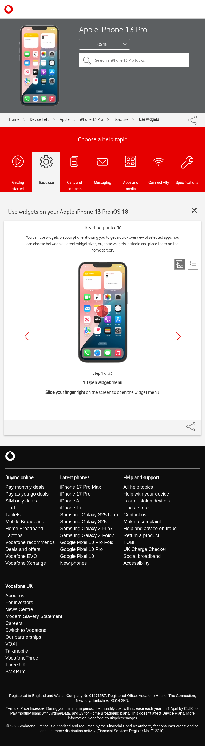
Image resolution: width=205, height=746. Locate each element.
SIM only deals (21, 501)
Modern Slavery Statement (33, 616)
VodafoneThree (21, 658)
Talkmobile (16, 651)
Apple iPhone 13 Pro (113, 29)
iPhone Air (71, 501)
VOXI (11, 644)
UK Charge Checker (144, 549)
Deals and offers (22, 549)
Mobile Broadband (24, 521)
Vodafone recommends (30, 542)
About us (14, 595)
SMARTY (15, 671)
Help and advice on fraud (150, 528)
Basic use (120, 119)
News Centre (19, 609)
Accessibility (136, 563)
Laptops (13, 535)
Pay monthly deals (25, 487)
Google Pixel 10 (77, 556)
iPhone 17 (71, 507)
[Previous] (27, 336)
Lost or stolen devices (146, 501)
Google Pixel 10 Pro (81, 549)
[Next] (178, 336)
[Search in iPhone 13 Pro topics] (134, 60)
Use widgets (149, 119)
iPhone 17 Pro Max (80, 487)
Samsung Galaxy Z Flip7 (86, 528)
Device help (39, 119)
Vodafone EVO (21, 556)
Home (14, 119)
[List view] (193, 264)
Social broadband (142, 556)
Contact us (134, 514)
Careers (13, 623)
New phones (73, 563)
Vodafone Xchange (25, 563)
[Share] (197, 424)
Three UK (15, 664)
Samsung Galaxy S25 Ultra (89, 514)
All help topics (138, 487)
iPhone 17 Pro (75, 494)
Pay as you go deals (27, 494)
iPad (10, 507)
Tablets (13, 514)
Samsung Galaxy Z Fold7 (87, 535)
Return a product (141, 535)
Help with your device (146, 494)
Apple (65, 119)
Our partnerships (23, 637)
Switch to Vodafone (25, 630)
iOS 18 (102, 44)
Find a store (136, 507)
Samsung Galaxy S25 (83, 521)
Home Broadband (24, 528)
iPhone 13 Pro (91, 119)
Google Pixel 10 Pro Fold (86, 542)
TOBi (128, 542)
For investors (19, 602)
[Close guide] (194, 210)
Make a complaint (142, 521)
